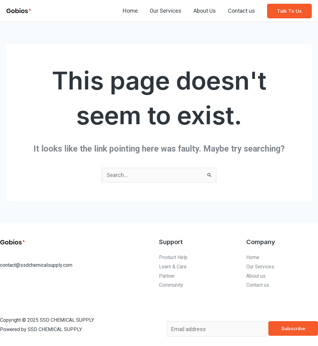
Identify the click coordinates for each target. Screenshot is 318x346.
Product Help (173, 257)
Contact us (241, 10)
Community (171, 285)
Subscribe (293, 328)
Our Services (168, 10)
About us (256, 276)
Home (133, 10)
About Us (206, 10)
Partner (167, 276)
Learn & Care (173, 267)
